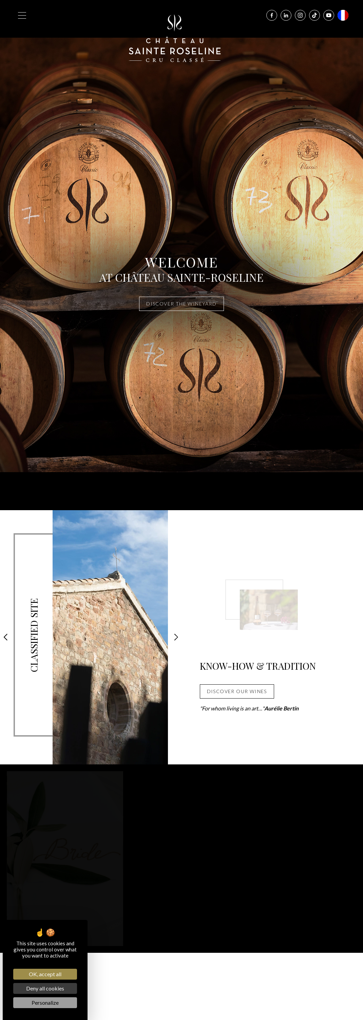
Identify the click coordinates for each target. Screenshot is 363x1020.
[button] (5, 637)
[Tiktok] (314, 15)
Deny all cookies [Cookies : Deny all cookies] (45, 988)
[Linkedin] (286, 15)
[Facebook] (271, 15)
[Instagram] (300, 15)
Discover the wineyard (181, 304)
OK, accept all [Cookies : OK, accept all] (45, 974)
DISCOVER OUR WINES (237, 691)
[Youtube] (328, 15)
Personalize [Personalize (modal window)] (45, 1002)
